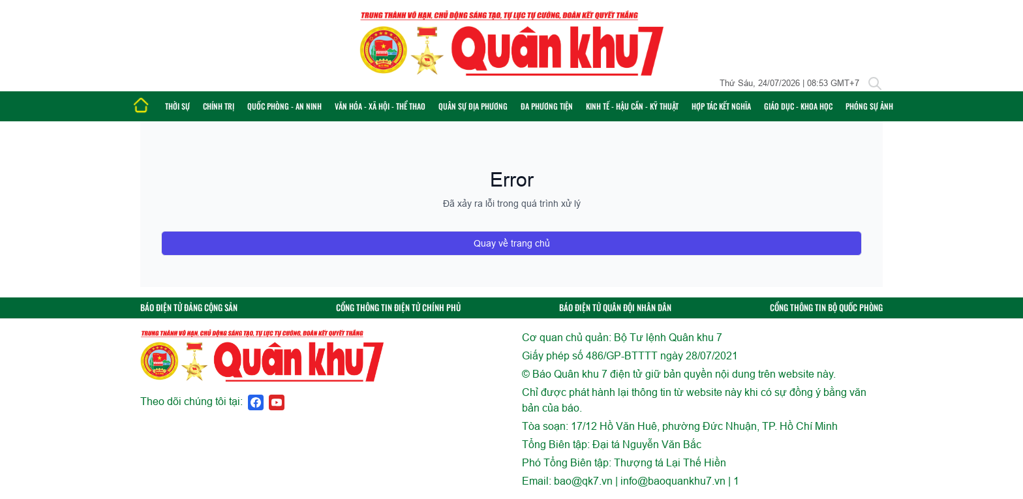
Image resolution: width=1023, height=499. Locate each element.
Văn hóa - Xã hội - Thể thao (380, 106)
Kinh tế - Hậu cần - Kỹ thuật (632, 106)
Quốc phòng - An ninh (284, 106)
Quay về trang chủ (512, 243)
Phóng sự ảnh (869, 106)
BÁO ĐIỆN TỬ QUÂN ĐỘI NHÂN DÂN (615, 307)
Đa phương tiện (547, 106)
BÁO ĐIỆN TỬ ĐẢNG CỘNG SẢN (188, 307)
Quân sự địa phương (473, 106)
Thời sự (177, 106)
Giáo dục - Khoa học (798, 106)
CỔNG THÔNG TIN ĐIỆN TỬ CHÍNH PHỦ (398, 307)
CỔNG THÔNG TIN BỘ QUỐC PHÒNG (826, 307)
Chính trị (218, 106)
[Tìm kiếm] (875, 83)
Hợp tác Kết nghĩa (721, 106)
